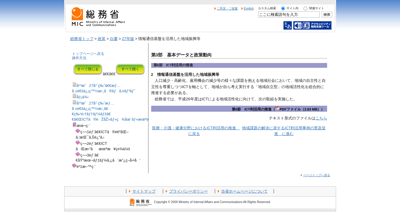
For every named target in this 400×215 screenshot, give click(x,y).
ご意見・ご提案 (227, 8)
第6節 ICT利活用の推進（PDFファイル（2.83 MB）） (278, 109)
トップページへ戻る (88, 54)
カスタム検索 (267, 8)
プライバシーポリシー (188, 191)
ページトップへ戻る (316, 175)
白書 (114, 38)
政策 (101, 38)
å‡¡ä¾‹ (83, 97)
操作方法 (79, 58)
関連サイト (316, 8)
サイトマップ (144, 191)
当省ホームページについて (244, 191)
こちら (321, 118)
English (249, 8)
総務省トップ (82, 38)
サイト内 (292, 8)
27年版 (128, 38)
